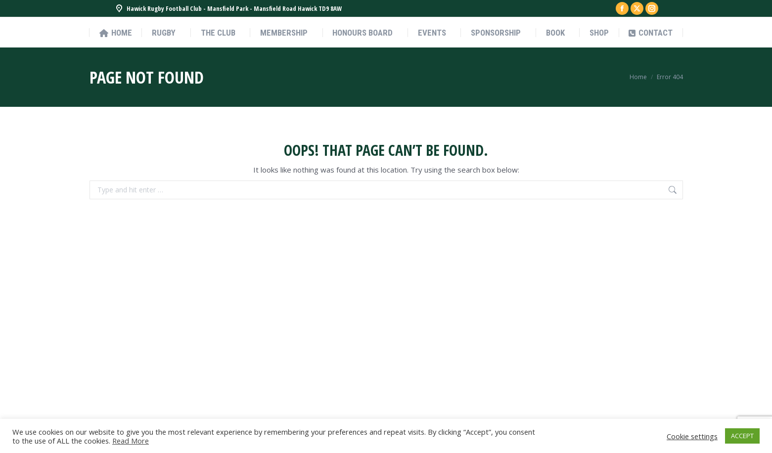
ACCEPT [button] (742, 435)
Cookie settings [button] (692, 436)
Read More (130, 441)
